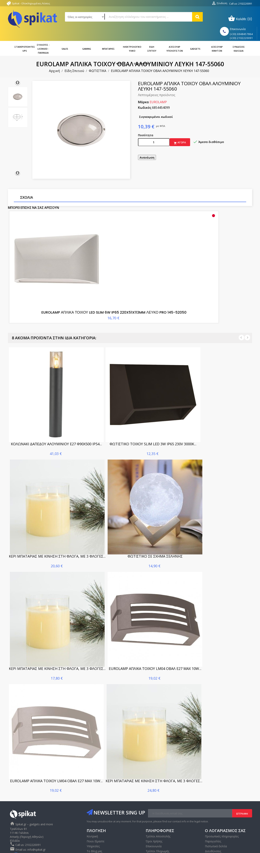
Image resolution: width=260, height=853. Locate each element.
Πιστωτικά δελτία (216, 816)
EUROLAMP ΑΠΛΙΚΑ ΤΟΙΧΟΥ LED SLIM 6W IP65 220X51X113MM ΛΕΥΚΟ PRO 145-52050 (48, 277)
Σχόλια (26, 186)
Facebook (16, 826)
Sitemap (151, 831)
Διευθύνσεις (213, 821)
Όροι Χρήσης (154, 811)
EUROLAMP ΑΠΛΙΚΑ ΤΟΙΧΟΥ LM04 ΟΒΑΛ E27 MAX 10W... (155, 638)
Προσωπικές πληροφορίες (222, 806)
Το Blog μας (94, 821)
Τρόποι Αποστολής (158, 806)
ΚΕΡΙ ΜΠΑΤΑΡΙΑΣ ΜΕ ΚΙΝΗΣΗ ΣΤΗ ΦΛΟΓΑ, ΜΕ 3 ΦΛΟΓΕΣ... (57, 526)
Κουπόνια (211, 826)
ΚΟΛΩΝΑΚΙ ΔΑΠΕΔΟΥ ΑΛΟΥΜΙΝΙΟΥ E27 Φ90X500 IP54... (56, 413)
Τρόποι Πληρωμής (157, 821)
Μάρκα (143, 91)
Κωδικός (144, 96)
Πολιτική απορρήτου (159, 826)
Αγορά (180, 131)
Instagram (25, 826)
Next (247, 307)
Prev (241, 307)
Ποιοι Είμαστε (95, 811)
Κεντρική (92, 806)
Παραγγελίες (213, 811)
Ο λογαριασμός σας (225, 800)
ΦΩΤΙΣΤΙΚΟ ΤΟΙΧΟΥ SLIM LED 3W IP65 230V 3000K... (153, 413)
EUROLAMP (158, 91)
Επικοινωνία (94, 826)
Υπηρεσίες (93, 816)
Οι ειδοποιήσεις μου (218, 831)
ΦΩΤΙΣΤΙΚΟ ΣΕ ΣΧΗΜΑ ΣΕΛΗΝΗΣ (155, 526)
